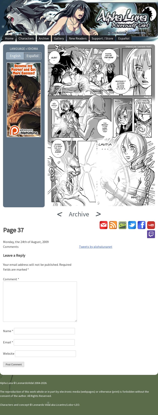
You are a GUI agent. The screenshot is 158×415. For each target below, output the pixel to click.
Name (8, 331)
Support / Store (102, 38)
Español (124, 38)
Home (9, 38)
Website (8, 353)
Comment (11, 279)
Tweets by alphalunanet (95, 247)
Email (8, 342)
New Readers (78, 38)
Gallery (59, 38)
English (15, 56)
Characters (26, 38)
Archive (44, 38)
